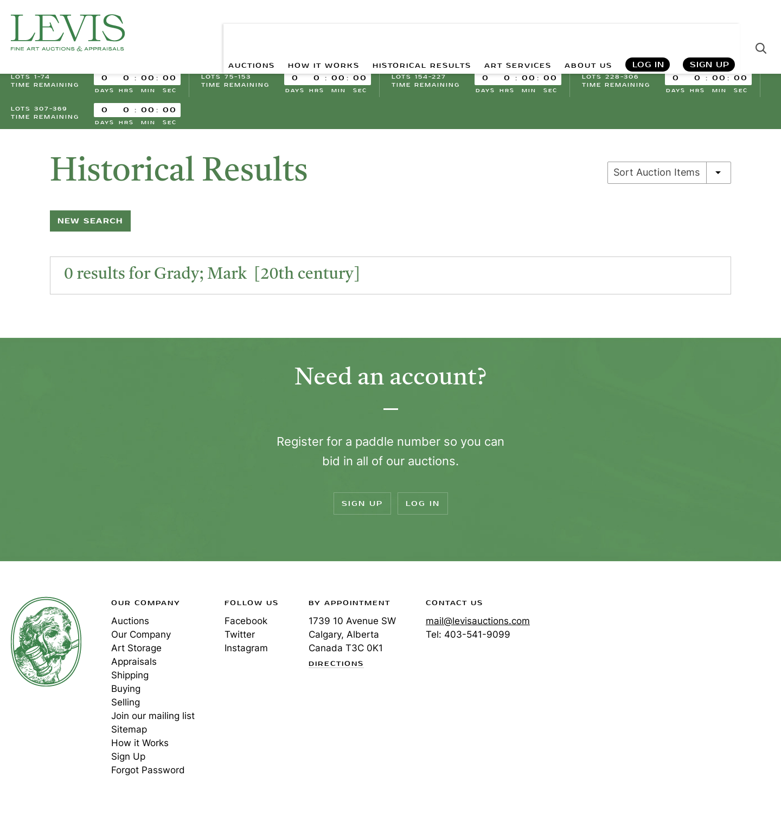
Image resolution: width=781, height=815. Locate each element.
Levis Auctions (68, 33)
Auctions (130, 620)
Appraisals (134, 661)
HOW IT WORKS (286, 33)
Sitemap (129, 729)
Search (761, 32)
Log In (648, 33)
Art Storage (136, 648)
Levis (46, 641)
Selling (125, 702)
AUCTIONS (205, 33)
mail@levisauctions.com (478, 620)
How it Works (140, 742)
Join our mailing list (153, 715)
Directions (336, 664)
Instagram (246, 648)
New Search (90, 221)
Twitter (240, 634)
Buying (125, 688)
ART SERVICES (505, 33)
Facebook (246, 620)
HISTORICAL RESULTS (397, 33)
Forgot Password (148, 770)
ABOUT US (583, 33)
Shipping (130, 675)
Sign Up (709, 33)
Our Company (141, 634)
